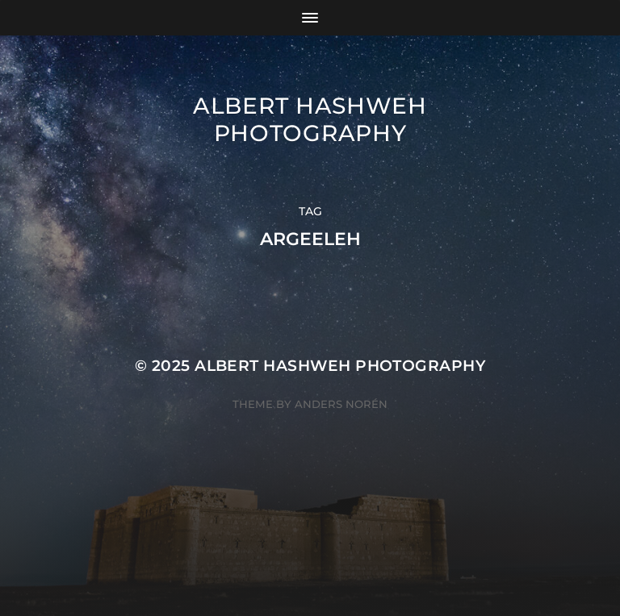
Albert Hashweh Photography (310, 119)
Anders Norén (341, 403)
